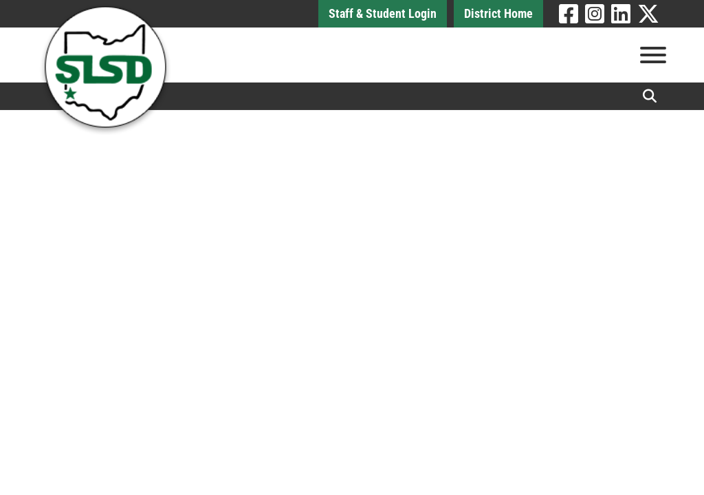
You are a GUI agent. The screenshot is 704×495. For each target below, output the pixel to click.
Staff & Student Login (383, 13)
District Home (498, 13)
